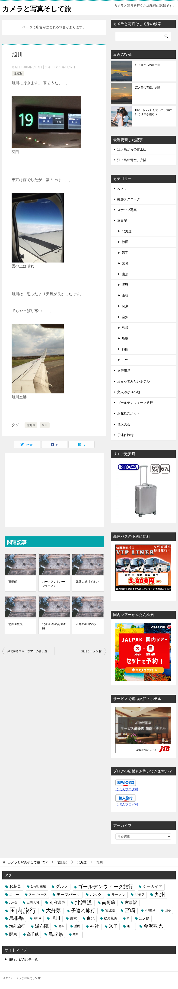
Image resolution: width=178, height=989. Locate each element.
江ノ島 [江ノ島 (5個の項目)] (144, 918)
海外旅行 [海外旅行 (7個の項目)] (17, 926)
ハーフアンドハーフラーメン (53, 583)
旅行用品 (123, 371)
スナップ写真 (127, 210)
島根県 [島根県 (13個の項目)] (16, 918)
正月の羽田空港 (86, 624)
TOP (28, 862)
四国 (125, 349)
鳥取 (125, 338)
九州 (125, 360)
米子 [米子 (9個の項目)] (113, 926)
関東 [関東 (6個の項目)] (13, 934)
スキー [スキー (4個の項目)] (14, 894)
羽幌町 (12, 581)
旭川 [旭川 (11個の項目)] (55, 918)
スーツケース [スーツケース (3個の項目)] (38, 894)
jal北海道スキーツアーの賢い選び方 (30, 651)
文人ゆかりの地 (128, 392)
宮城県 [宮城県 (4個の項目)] (110, 910)
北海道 (18, 73)
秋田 (125, 242)
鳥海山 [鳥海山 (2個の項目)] (76, 934)
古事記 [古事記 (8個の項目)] (131, 902)
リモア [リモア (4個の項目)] (140, 894)
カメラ (122, 188)
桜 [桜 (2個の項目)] (128, 918)
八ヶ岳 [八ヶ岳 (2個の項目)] (13, 902)
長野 (125, 285)
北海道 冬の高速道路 (54, 626)
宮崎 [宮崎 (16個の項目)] (130, 910)
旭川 (45, 425)
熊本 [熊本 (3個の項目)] (61, 926)
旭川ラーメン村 (91, 651)
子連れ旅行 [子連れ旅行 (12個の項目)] (83, 910)
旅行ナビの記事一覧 (23, 959)
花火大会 (123, 424)
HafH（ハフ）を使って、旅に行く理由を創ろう (153, 112)
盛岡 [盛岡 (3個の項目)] (77, 926)
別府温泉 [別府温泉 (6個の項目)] (57, 902)
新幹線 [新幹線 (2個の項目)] (37, 918)
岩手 (125, 253)
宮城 (125, 263)
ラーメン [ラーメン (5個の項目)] (118, 895)
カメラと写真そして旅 (37, 8)
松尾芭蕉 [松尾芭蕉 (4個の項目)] (110, 918)
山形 (125, 274)
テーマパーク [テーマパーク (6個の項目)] (68, 894)
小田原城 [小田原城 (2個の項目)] (150, 910)
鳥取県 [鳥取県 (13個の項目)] (55, 934)
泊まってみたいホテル (133, 381)
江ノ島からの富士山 (147, 65)
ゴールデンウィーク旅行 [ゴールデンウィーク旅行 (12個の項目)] (105, 886)
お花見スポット (128, 413)
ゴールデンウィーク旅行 (135, 403)
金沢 (125, 317)
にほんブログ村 (126, 789)
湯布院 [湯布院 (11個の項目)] (42, 926)
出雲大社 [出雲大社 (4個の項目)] (33, 902)
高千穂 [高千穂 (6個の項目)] (33, 934)
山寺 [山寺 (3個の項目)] (168, 910)
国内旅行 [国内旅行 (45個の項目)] (22, 910)
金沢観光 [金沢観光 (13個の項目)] (153, 926)
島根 (125, 328)
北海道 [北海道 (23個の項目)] (83, 902)
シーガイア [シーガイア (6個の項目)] (152, 886)
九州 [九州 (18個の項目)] (159, 895)
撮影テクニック (128, 199)
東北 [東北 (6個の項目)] (91, 918)
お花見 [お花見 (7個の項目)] (15, 886)
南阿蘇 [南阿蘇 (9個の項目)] (108, 902)
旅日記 (122, 220)
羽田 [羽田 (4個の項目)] (130, 926)
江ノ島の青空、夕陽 (147, 87)
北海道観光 (15, 624)
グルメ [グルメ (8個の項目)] (62, 886)
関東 (125, 306)
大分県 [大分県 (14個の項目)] (53, 910)
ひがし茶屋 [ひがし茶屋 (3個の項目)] (38, 886)
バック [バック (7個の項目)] (96, 894)
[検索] (143, 36)
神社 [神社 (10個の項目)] (94, 926)
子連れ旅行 (125, 435)
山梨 (125, 295)
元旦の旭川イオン (87, 581)
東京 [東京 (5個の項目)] (73, 918)
